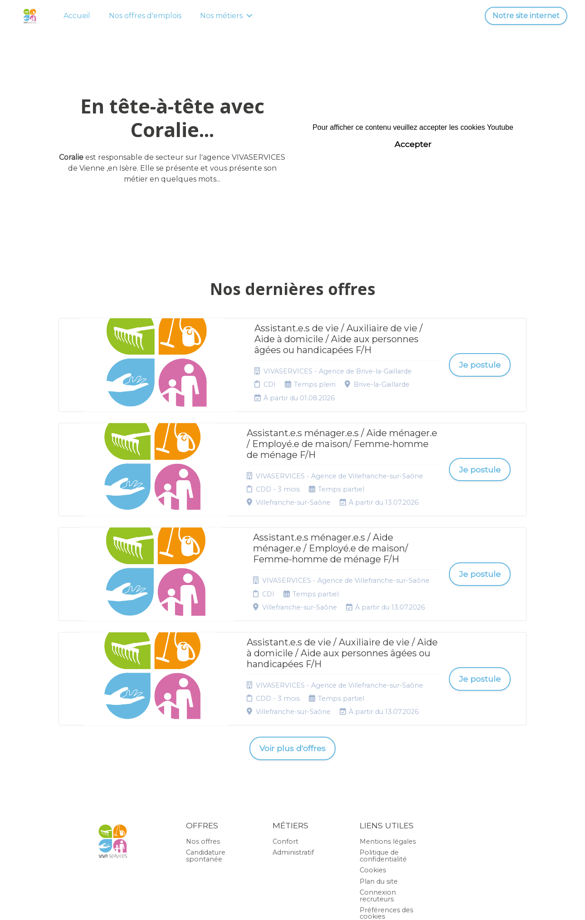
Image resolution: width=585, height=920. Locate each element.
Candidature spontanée (205, 759)
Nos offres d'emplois (145, 15)
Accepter (413, 144)
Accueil (76, 15)
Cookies (373, 774)
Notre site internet (526, 15)
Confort (285, 745)
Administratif (293, 756)
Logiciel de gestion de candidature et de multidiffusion (292, 903)
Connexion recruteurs (378, 799)
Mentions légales (388, 745)
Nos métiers (226, 15)
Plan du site (379, 785)
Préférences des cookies (386, 816)
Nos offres (203, 745)
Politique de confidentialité (383, 759)
